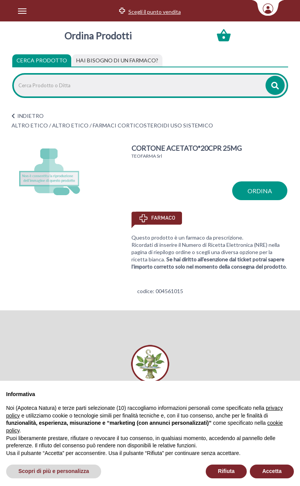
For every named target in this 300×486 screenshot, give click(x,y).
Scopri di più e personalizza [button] (53, 471)
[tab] (117, 60)
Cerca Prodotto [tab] (41, 60)
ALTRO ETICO (29, 125)
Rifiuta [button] (226, 471)
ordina (260, 190)
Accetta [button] (272, 471)
